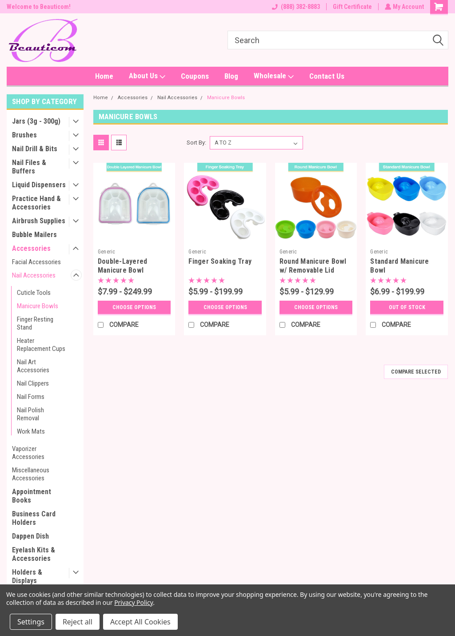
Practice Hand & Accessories (36, 202)
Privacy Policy (133, 602)
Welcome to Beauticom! (39, 6)
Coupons (195, 76)
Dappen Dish (30, 536)
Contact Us (326, 76)
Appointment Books (31, 495)
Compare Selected (416, 372)
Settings (30, 622)
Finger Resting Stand (35, 323)
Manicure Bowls (37, 306)
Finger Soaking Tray (219, 261)
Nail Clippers (33, 383)
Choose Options (134, 307)
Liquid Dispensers (39, 185)
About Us (147, 76)
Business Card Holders (34, 518)
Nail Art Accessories (33, 366)
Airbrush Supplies (38, 221)
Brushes (24, 135)
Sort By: (196, 142)
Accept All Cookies (140, 622)
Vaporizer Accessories (28, 453)
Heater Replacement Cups (41, 345)
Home (104, 76)
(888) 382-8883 (295, 6)
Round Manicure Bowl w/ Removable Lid (313, 265)
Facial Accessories (36, 262)
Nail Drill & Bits (34, 149)
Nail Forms (30, 397)
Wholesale (274, 76)
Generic (107, 252)
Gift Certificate (351, 6)
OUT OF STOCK (407, 307)
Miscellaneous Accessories (30, 474)
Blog (231, 76)
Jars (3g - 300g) (36, 121)
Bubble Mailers (34, 234)
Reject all (77, 622)
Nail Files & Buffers (29, 166)
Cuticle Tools (34, 293)
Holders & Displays (27, 576)
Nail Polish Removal (30, 414)
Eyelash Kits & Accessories (33, 554)
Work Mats (31, 431)
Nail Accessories (34, 275)
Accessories (31, 248)
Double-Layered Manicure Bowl (123, 265)
